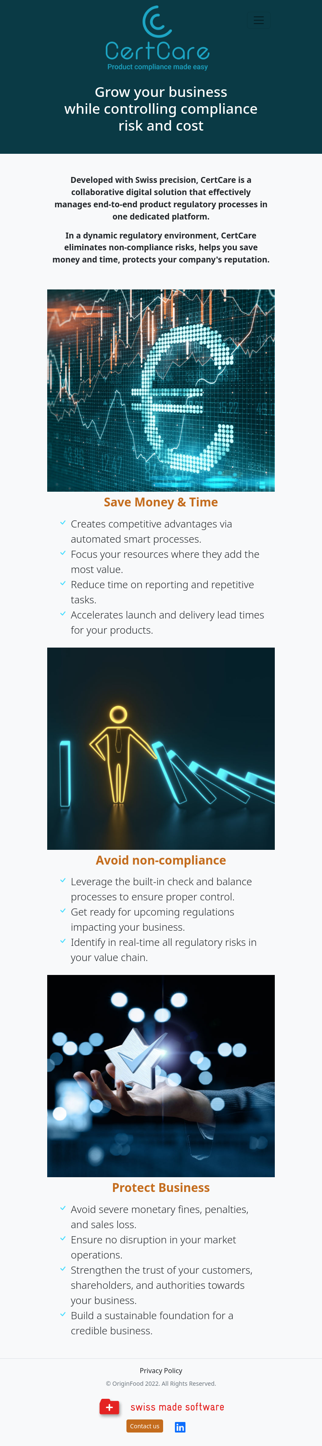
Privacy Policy (161, 1370)
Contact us (145, 1426)
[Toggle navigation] (259, 20)
